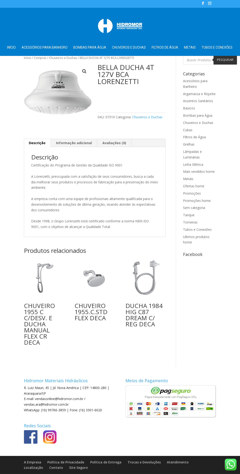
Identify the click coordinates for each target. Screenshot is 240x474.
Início (11, 47)
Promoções (192, 193)
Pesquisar (225, 60)
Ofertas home (193, 186)
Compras (40, 58)
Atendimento (178, 462)
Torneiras (190, 222)
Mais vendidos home (199, 171)
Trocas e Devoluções (144, 462)
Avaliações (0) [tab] (114, 143)
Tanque (189, 215)
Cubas (187, 130)
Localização (33, 467)
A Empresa (32, 462)
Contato (56, 467)
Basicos (189, 108)
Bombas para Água (89, 47)
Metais (190, 47)
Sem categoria (194, 207)
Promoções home (197, 200)
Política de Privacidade (65, 462)
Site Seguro (78, 467)
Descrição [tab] (37, 143)
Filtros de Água (165, 47)
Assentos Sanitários (198, 101)
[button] (84, 71)
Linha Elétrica (193, 164)
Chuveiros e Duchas (129, 47)
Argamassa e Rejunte (199, 94)
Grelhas (189, 144)
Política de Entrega (105, 462)
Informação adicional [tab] (74, 143)
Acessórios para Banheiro (45, 47)
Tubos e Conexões (217, 47)
